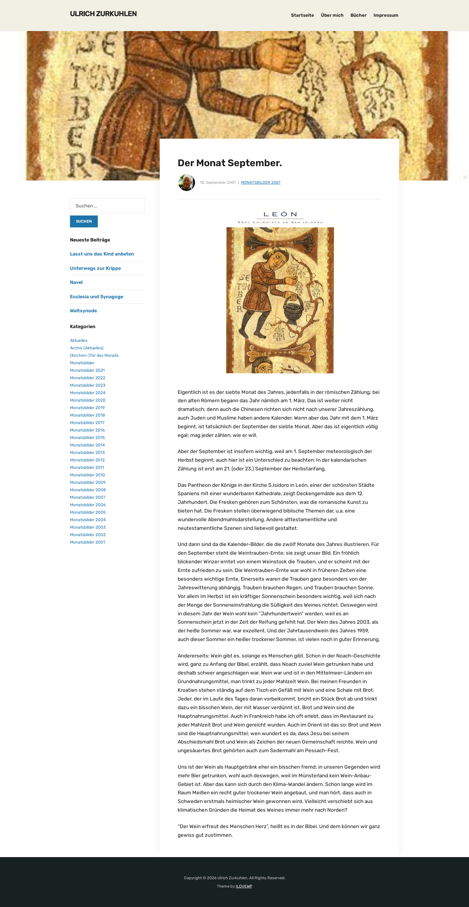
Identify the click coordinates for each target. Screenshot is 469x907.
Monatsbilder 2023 (87, 385)
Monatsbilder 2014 (87, 445)
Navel (76, 282)
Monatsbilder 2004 (88, 519)
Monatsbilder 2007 (261, 182)
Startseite (302, 15)
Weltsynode (83, 310)
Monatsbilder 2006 (88, 504)
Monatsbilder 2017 (87, 422)
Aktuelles (78, 340)
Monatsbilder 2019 (87, 407)
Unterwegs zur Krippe (95, 268)
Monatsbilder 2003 (88, 527)
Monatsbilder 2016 (87, 430)
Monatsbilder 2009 (88, 482)
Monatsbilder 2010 (87, 475)
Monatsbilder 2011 (87, 467)
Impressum (386, 15)
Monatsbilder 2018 (87, 415)
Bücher (359, 15)
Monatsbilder (82, 362)
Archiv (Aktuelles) (86, 348)
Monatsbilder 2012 (87, 460)
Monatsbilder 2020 (88, 400)
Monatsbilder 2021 (87, 370)
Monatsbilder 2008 (88, 489)
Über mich (332, 15)
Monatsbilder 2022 (87, 377)
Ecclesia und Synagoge (96, 296)
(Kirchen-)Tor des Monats (94, 355)
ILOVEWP (244, 886)
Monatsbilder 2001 (87, 542)
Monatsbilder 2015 (87, 437)
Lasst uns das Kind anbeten (102, 254)
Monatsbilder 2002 (88, 534)
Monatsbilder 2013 (87, 452)
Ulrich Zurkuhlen (103, 14)
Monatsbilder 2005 (88, 512)
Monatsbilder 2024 (88, 392)
